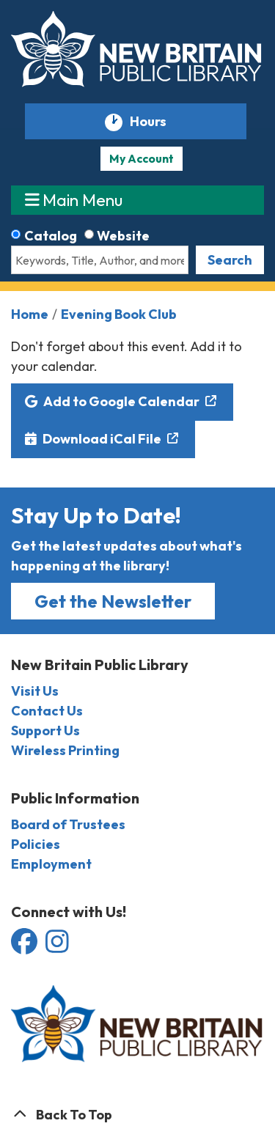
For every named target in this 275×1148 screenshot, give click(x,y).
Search (230, 259)
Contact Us (47, 710)
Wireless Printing (65, 750)
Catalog (50, 235)
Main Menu (74, 199)
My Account (141, 158)
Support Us (45, 730)
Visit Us (35, 690)
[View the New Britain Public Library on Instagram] (57, 946)
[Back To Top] (137, 1114)
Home (29, 314)
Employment (51, 864)
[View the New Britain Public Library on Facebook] (25, 946)
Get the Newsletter (112, 601)
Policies (35, 844)
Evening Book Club (119, 314)
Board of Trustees (68, 824)
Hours (155, 122)
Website (123, 235)
